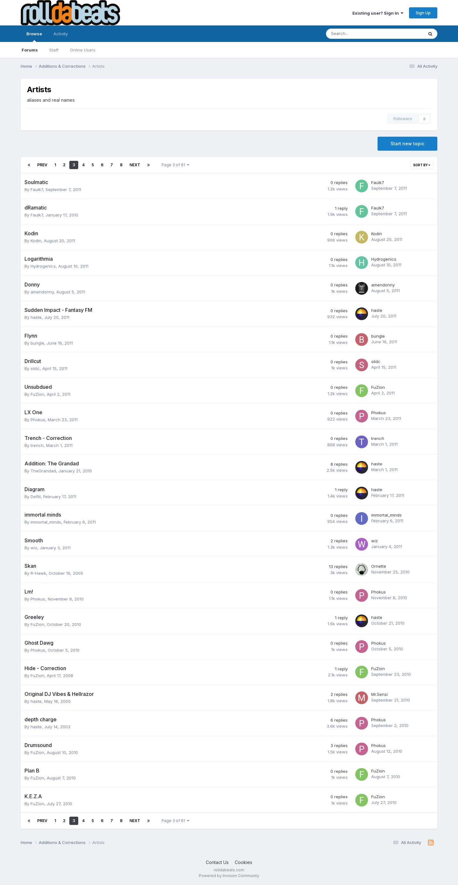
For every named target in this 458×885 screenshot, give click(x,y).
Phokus (38, 419)
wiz (34, 547)
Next (134, 164)
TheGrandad (43, 470)
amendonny (42, 291)
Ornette (378, 566)
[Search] (358, 34)
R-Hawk (38, 573)
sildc (35, 368)
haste (36, 317)
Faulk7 (37, 189)
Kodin (36, 240)
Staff (54, 49)
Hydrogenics (43, 266)
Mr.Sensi (379, 694)
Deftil (36, 496)
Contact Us (217, 862)
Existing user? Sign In (377, 13)
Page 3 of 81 (175, 164)
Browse (34, 36)
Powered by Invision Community (229, 875)
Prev (42, 164)
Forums (30, 49)
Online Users (82, 49)
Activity (60, 33)
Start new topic (407, 143)
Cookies (243, 862)
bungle (37, 343)
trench (37, 445)
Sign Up (423, 12)
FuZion (37, 394)
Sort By (421, 165)
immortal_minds (46, 522)
